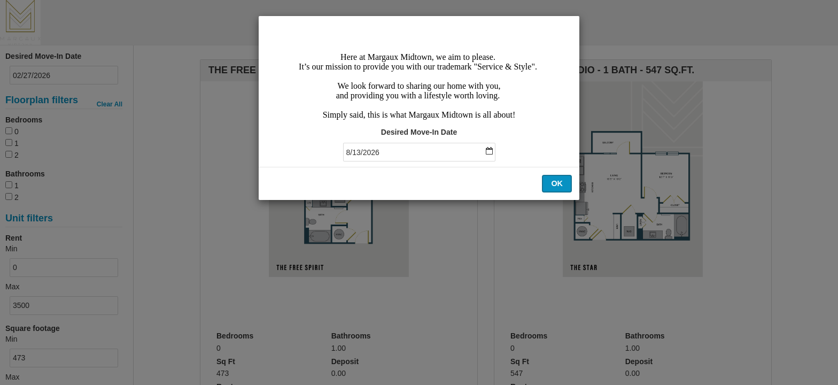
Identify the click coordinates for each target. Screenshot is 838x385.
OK (557, 183)
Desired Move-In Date (419, 132)
